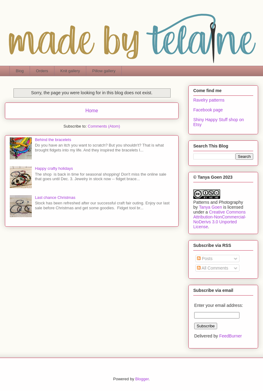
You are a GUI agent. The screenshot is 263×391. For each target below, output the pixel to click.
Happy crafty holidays (54, 168)
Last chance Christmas (55, 197)
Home (91, 110)
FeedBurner (230, 335)
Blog (20, 71)
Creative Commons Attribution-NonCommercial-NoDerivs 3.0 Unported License (219, 219)
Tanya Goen (210, 207)
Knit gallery (70, 71)
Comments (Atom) (104, 126)
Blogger (142, 379)
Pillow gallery (104, 71)
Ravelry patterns (208, 100)
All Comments (212, 268)
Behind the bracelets (53, 139)
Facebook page (208, 109)
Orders (42, 71)
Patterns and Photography (218, 202)
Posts (205, 258)
